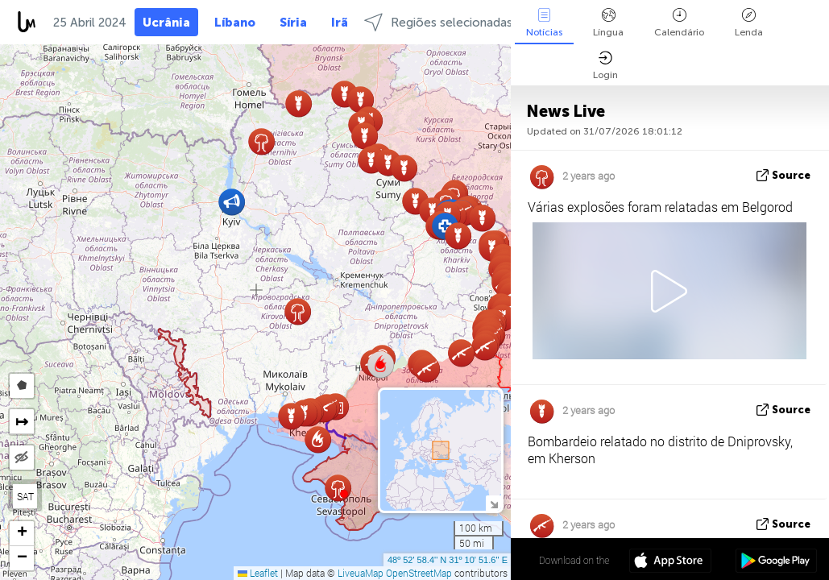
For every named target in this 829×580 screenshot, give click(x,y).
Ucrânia (166, 22)
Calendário (679, 23)
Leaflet (258, 572)
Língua (608, 23)
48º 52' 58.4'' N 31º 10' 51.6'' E (448, 560)
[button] (380, 365)
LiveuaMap (360, 572)
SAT (25, 496)
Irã (339, 22)
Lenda (749, 23)
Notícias (544, 23)
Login (605, 66)
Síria (293, 22)
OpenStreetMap (419, 572)
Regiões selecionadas (438, 22)
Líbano (234, 22)
